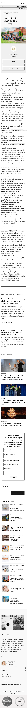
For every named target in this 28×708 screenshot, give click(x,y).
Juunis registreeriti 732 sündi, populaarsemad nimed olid (17, 590)
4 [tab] (7, 706)
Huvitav (6, 294)
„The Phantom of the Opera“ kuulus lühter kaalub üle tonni (11, 424)
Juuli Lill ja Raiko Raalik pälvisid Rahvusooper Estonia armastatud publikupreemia (13, 402)
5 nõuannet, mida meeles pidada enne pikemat (16, 518)
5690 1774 (10, 664)
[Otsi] (17, 493)
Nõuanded (11, 294)
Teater (16, 12)
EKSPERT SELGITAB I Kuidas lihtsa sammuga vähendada (17, 508)
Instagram (16, 2)
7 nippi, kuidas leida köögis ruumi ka (16, 548)
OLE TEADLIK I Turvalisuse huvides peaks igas (16, 569)
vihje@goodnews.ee (11, 652)
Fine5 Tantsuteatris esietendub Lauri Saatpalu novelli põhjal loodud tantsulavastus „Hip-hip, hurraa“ (12, 378)
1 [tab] (3, 706)
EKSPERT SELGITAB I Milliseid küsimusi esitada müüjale (17, 529)
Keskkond (21, 504)
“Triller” (8, 280)
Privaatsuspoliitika (6, 681)
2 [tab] (4, 706)
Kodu (5, 12)
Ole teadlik (21, 525)
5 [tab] (9, 706)
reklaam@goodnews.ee (14, 685)
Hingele (6, 326)
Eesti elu (9, 12)
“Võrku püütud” (12, 276)
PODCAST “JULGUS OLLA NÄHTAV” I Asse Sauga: (17, 579)
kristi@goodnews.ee (12, 666)
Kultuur (13, 12)
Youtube (21, 2)
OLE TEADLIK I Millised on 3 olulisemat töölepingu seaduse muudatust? (13, 301)
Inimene (20, 575)
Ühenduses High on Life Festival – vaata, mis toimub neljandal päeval (13, 332)
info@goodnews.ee (7, 675)
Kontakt (13, 693)
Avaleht (5, 692)
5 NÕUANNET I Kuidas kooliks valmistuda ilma (17, 559)
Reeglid (11, 692)
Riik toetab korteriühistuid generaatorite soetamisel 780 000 (16, 601)
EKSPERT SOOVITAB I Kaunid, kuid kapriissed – (17, 539)
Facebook (23, 3)
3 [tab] (6, 706)
